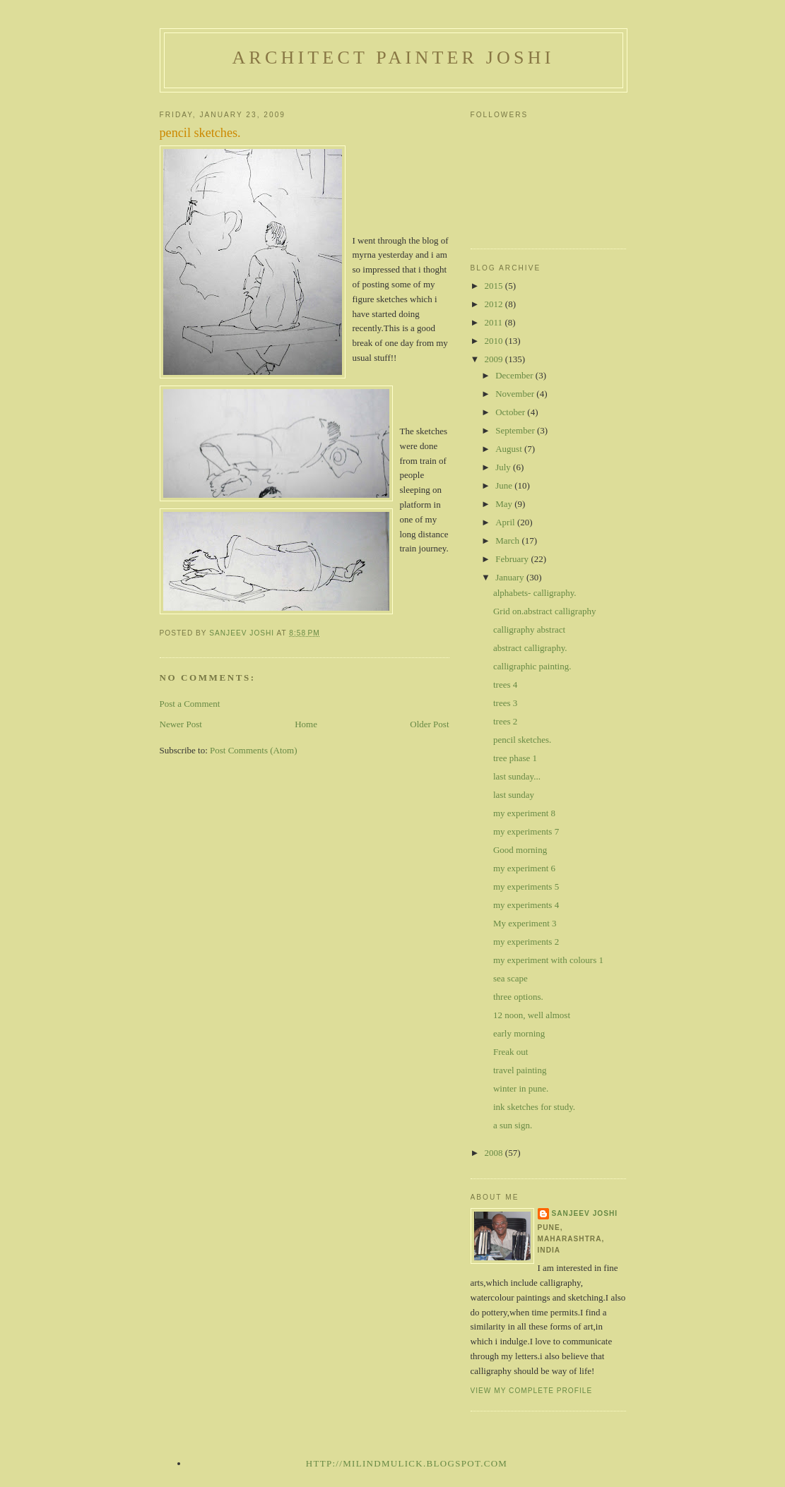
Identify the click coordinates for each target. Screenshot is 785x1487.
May (504, 503)
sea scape (510, 978)
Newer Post (181, 724)
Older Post (429, 724)
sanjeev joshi (585, 1213)
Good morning (520, 849)
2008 (495, 1152)
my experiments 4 (526, 905)
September (516, 430)
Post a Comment (190, 703)
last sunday (513, 794)
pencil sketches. (522, 739)
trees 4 (505, 684)
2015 (495, 285)
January (510, 577)
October (511, 412)
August (509, 448)
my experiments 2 (526, 941)
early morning (519, 1033)
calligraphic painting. (532, 666)
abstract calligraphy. (530, 648)
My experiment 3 (525, 923)
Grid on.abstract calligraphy (544, 611)
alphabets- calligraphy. (535, 592)
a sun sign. (512, 1125)
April (506, 522)
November (515, 393)
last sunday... (517, 776)
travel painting (519, 1070)
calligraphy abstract (529, 629)
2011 (495, 322)
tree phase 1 (515, 758)
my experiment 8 (524, 813)
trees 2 (505, 721)
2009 (495, 359)
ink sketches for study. (534, 1106)
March (508, 540)
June (504, 485)
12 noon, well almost (531, 1015)
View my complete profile (532, 1391)
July (504, 467)
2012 (495, 304)
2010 (495, 340)
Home (306, 724)
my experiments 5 (526, 886)
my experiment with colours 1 (548, 960)
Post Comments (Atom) (253, 750)
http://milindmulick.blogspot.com (406, 1463)
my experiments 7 (526, 831)
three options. (518, 996)
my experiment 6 (524, 868)
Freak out (510, 1051)
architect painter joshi (393, 57)
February (513, 559)
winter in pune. (520, 1088)
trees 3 (505, 703)
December (515, 375)
